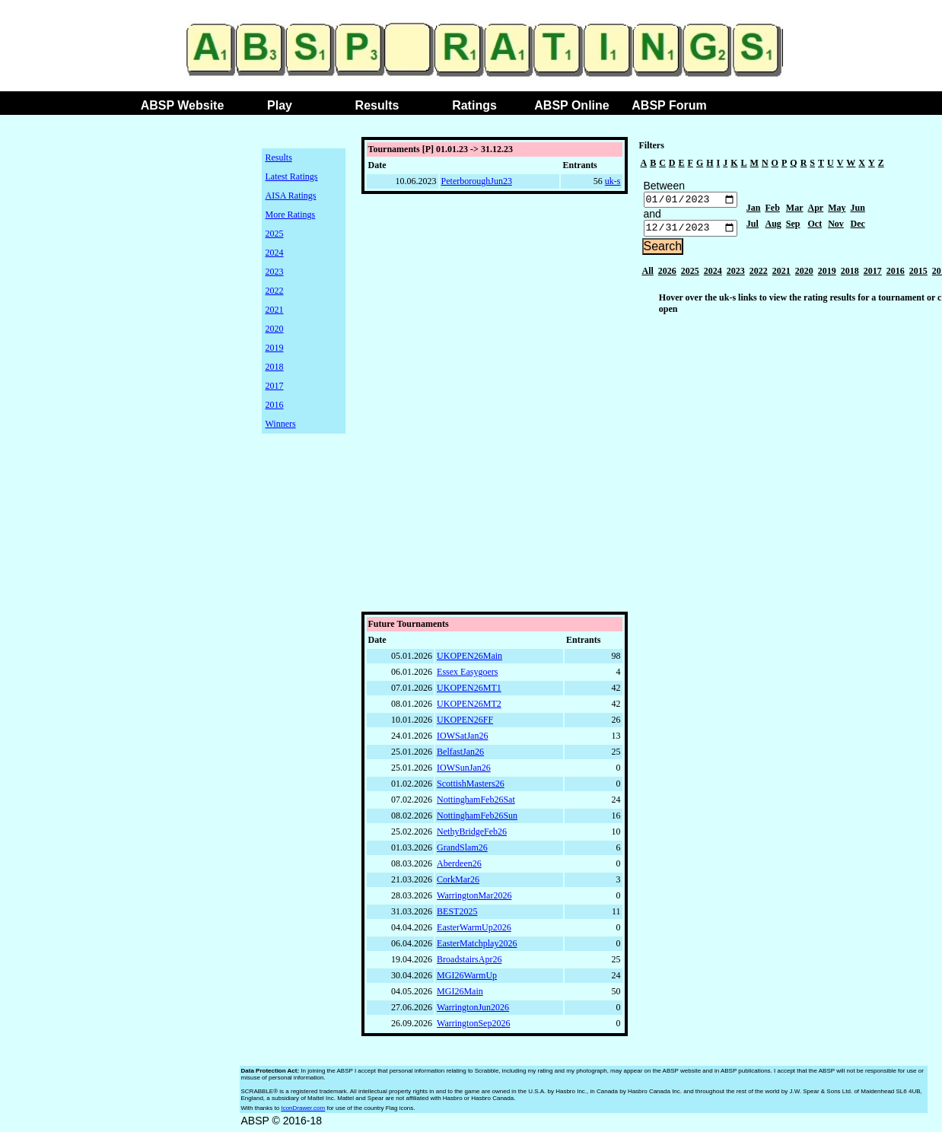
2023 (275, 271)
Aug (773, 226)
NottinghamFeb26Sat (476, 803)
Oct (815, 226)
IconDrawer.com (303, 1111)
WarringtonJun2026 (473, 1011)
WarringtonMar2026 (474, 899)
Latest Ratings (292, 176)
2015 (918, 274)
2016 (275, 404)
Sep (793, 226)
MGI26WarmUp (467, 979)
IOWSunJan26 (464, 771)
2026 (667, 274)
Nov (836, 226)
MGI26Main (460, 995)
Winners (281, 423)
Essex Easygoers (467, 675)
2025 (275, 233)
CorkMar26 (458, 883)
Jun (858, 210)
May (836, 210)
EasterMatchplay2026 (477, 947)
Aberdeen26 (459, 867)
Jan (753, 210)
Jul (752, 226)
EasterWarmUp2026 (474, 931)
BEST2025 (457, 915)
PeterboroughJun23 (476, 181)
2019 (275, 347)
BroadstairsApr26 (469, 963)
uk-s (613, 181)
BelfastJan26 (460, 755)
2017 (275, 385)
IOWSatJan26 (462, 739)
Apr (816, 210)
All (648, 274)
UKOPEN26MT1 (469, 691)
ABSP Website (182, 105)
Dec (858, 226)
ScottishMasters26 (470, 787)
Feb (772, 210)
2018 (275, 366)
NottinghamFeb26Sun (477, 819)
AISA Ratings (291, 195)
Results (377, 105)
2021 (275, 309)
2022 (275, 290)
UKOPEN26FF (465, 723)
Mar (795, 210)
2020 (275, 328)
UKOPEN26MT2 (469, 707)
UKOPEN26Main (469, 659)
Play (279, 105)
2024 (275, 252)
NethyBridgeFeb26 (472, 835)
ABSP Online (571, 105)
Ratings (474, 105)
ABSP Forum (669, 105)
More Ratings (291, 214)
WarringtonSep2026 (473, 1027)
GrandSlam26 (462, 851)
